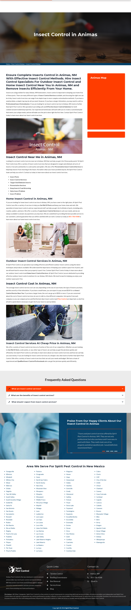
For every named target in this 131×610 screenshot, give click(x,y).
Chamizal (99, 488)
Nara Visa (39, 486)
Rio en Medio (10, 528)
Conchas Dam (71, 551)
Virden (8, 488)
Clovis (98, 474)
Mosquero (39, 491)
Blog (52, 589)
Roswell (8, 517)
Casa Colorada (101, 494)
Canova (99, 503)
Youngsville (10, 471)
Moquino (39, 494)
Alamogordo (100, 542)
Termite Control (56, 574)
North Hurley (40, 483)
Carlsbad (99, 497)
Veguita (8, 491)
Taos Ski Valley (11, 494)
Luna (37, 511)
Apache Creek (101, 528)
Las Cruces (39, 534)
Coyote (68, 545)
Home (8, 64)
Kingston (69, 471)
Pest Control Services (56, 9)
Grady (68, 491)
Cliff (97, 477)
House (68, 474)
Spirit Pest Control (72, 608)
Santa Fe (9, 505)
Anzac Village (100, 531)
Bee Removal (55, 581)
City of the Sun (101, 480)
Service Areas (76, 9)
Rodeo (8, 522)
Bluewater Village (102, 514)
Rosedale (9, 520)
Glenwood (69, 494)
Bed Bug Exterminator (58, 577)
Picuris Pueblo (11, 551)
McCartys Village (42, 503)
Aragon (98, 525)
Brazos (98, 511)
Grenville (69, 488)
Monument (39, 497)
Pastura (39, 471)
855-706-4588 (109, 8)
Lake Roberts (40, 542)
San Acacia (9, 511)
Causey (98, 491)
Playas (8, 542)
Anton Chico (100, 534)
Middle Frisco (40, 500)
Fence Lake (70, 505)
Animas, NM (95, 574)
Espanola (69, 514)
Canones (99, 508)
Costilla (69, 548)
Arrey (98, 522)
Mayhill (38, 505)
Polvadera (9, 539)
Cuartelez (69, 542)
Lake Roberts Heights (43, 539)
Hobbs (68, 483)
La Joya (38, 548)
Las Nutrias (40, 531)
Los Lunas (39, 522)
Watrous (9, 486)
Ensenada (69, 522)
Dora (68, 531)
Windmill (9, 477)
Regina (8, 531)
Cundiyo (69, 539)
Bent (98, 520)
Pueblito (9, 537)
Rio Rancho (10, 525)
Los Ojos (39, 520)
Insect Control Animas (33, 64)
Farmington (70, 511)
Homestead (70, 480)
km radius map (106, 103)
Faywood (69, 508)
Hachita (69, 486)
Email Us (94, 581)
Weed (8, 483)
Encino (68, 525)
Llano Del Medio (41, 528)
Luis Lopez (39, 517)
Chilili (98, 483)
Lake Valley (40, 537)
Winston (9, 474)
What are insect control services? (24, 389)
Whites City (10, 480)
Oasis (38, 477)
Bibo (97, 517)
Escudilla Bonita (71, 517)
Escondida (69, 520)
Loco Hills (39, 525)
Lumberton (39, 514)
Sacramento (10, 514)
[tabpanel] (65, 37)
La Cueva (39, 551)
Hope (68, 477)
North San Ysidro (42, 480)
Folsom (68, 500)
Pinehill (8, 545)
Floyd (68, 503)
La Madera (39, 545)
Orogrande (40, 474)
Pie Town (9, 548)
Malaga (38, 508)
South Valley (10, 497)
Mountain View (41, 488)
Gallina (68, 497)
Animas (98, 537)
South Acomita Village (13, 500)
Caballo (99, 505)
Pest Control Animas (18, 64)
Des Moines (70, 534)
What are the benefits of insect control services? (31, 395)
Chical (98, 486)
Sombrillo (9, 503)
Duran (68, 528)
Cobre (98, 471)
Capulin (98, 500)
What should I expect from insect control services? (32, 402)
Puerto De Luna (11, 534)
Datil (68, 537)
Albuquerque (100, 539)
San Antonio (10, 508)
